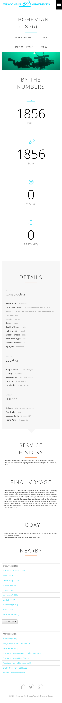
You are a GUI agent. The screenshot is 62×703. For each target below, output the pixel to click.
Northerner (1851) (11, 614)
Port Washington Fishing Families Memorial (22, 653)
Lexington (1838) (10, 595)
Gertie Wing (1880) (11, 580)
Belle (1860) (8, 575)
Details (43, 37)
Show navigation (59, 4)
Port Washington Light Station (16, 658)
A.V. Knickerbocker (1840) (14, 570)
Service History (24, 47)
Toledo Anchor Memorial (14, 672)
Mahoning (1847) (10, 604)
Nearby (43, 47)
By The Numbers (24, 37)
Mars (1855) (8, 609)
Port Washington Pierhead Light (17, 663)
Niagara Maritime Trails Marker (16, 643)
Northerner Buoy (10, 648)
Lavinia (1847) (9, 590)
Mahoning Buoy (10, 638)
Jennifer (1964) (9, 585)
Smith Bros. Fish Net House (15, 668)
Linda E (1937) (9, 600)
